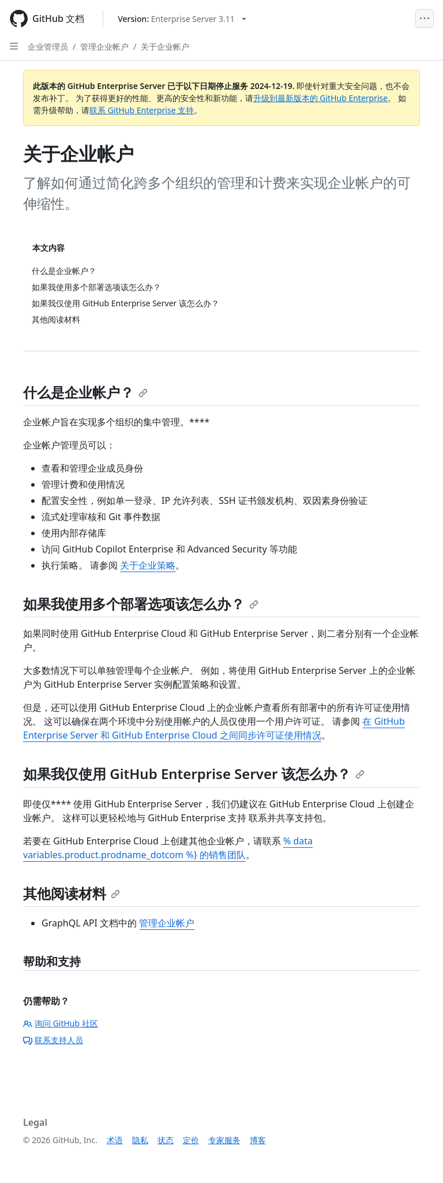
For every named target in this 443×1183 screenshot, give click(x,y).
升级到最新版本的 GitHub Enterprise (320, 97)
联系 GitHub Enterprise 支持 (141, 110)
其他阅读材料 (71, 893)
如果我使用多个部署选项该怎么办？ (140, 603)
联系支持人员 (53, 1039)
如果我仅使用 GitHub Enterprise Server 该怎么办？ (194, 773)
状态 (165, 1139)
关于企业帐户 (165, 46)
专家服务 (224, 1139)
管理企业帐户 (104, 46)
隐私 (140, 1139)
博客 (258, 1139)
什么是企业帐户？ (85, 392)
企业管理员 (48, 46)
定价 (191, 1139)
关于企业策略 (147, 565)
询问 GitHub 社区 (60, 1023)
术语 (115, 1139)
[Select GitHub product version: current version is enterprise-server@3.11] (181, 19)
